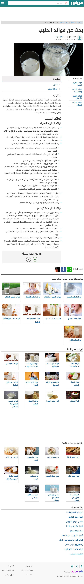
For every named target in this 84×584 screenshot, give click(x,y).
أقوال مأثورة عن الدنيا (74, 526)
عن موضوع (29, 565)
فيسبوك (63, 269)
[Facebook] (81, 566)
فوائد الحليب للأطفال (77, 97)
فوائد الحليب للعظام (77, 104)
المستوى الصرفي (76, 554)
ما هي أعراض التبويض (74, 521)
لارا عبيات (59, 36)
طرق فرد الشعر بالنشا (74, 512)
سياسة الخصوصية (27, 570)
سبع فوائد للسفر (76, 530)
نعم (35, 259)
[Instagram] (72, 566)
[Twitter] (76, 566)
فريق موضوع (9, 574)
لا (28, 259)
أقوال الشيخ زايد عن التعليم (72, 535)
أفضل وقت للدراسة (75, 517)
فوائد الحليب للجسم (77, 84)
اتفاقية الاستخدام (8, 570)
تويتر (57, 269)
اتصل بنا (11, 565)
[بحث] (66, 3)
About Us (30, 574)
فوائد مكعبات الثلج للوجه (73, 549)
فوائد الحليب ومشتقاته (77, 90)
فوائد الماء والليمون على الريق (71, 540)
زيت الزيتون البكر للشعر (74, 544)
